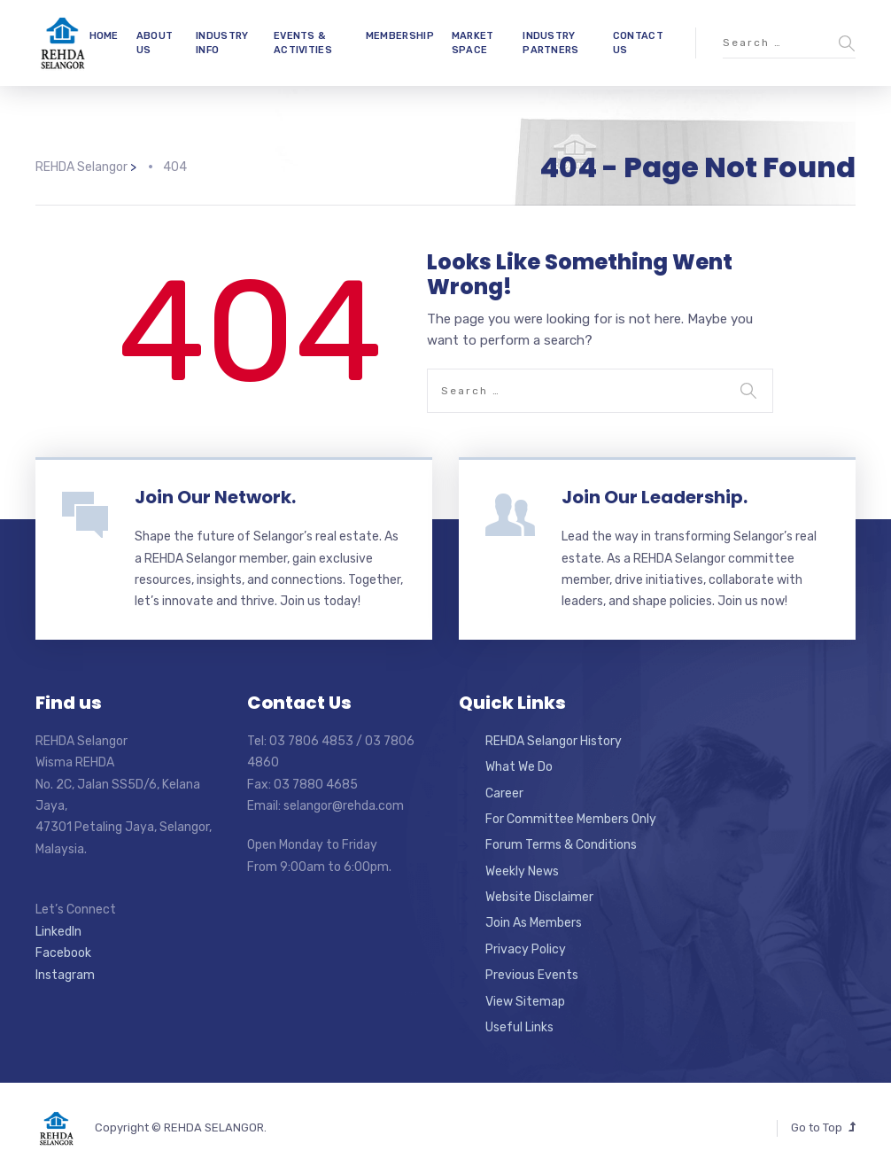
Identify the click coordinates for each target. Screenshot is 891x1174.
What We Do (519, 766)
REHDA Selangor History (553, 741)
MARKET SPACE (473, 42)
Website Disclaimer (539, 897)
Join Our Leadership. (655, 497)
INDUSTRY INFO (222, 42)
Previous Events (531, 975)
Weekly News (522, 871)
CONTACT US (638, 42)
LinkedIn (58, 931)
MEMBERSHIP (400, 36)
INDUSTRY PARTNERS (550, 42)
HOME (104, 36)
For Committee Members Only (570, 819)
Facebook (63, 952)
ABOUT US (155, 42)
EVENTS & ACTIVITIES (303, 42)
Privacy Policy (525, 949)
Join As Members (533, 922)
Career (504, 793)
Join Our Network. (215, 497)
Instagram (65, 975)
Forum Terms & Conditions (561, 844)
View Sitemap (525, 1001)
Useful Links (519, 1027)
